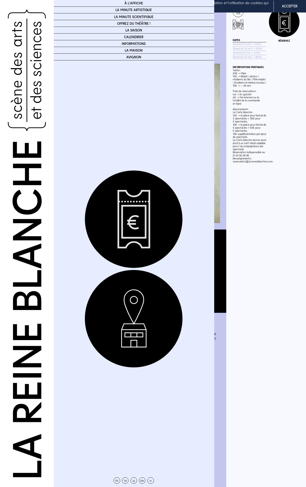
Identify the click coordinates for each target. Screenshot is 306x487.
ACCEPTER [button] (289, 6)
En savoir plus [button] (174, 9)
